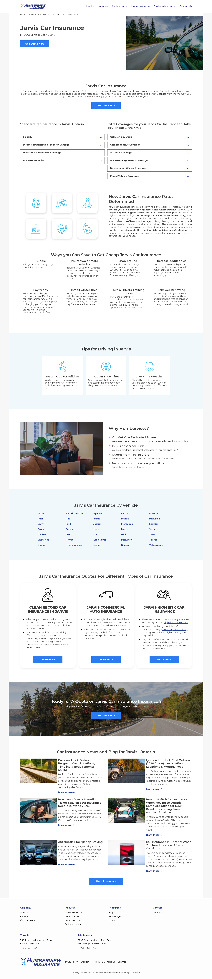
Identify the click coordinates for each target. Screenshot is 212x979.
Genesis (70, 529)
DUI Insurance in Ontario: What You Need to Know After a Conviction (168, 845)
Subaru (153, 529)
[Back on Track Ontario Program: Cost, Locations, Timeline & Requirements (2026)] (38, 771)
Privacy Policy (71, 962)
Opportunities (27, 920)
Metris (124, 529)
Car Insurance (119, 6)
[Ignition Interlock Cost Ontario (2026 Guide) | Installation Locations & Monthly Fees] (126, 771)
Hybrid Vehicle (74, 545)
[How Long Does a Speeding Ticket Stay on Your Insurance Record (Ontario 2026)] (38, 810)
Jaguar (97, 524)
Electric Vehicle (74, 513)
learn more (65, 792)
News (112, 920)
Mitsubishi (126, 540)
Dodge (41, 545)
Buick (41, 529)
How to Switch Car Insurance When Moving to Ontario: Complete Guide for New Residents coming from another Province (167, 806)
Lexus (96, 545)
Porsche (153, 513)
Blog (111, 912)
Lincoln (125, 513)
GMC (68, 534)
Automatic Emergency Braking (80, 842)
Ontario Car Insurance (50, 14)
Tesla (152, 534)
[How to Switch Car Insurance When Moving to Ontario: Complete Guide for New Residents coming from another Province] (126, 810)
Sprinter (153, 524)
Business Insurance (164, 6)
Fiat (68, 518)
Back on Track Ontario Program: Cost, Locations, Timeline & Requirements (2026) (76, 765)
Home (22, 14)
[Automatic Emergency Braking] (38, 852)
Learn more (48, 659)
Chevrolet (43, 540)
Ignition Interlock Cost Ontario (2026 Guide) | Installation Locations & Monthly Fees (168, 763)
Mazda (125, 518)
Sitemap (122, 962)
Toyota (153, 540)
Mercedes (127, 524)
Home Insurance (140, 6)
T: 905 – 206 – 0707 (88, 947)
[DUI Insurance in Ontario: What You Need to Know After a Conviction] (126, 852)
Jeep (96, 529)
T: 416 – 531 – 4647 (29, 947)
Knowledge (115, 916)
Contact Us (185, 6)
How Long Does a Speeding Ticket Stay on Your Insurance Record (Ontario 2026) (79, 803)
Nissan (125, 545)
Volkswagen (156, 545)
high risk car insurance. (176, 622)
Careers (24, 916)
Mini (123, 534)
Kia (95, 534)
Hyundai (97, 513)
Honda (69, 540)
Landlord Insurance (97, 6)
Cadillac (42, 534)
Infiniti (96, 518)
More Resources (106, 881)
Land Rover (99, 540)
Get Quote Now (34, 44)
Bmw (41, 524)
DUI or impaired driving (174, 629)
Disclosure (86, 962)
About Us (25, 912)
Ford (68, 524)
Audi (40, 518)
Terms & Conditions (105, 962)
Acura (41, 513)
